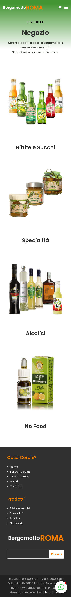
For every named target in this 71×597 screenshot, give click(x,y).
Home (14, 467)
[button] (61, 587)
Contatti (15, 486)
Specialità (16, 513)
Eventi (14, 481)
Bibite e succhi (20, 508)
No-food (16, 523)
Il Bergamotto (19, 476)
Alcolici (15, 518)
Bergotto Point (20, 472)
